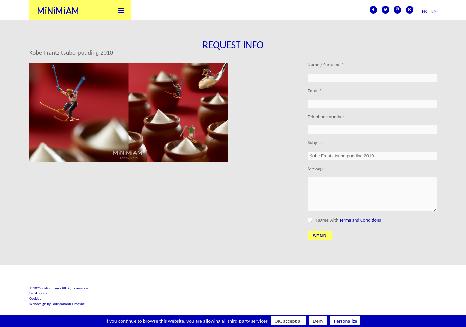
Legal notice (38, 293)
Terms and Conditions (360, 220)
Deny (318, 321)
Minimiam (58, 10)
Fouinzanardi (61, 304)
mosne (79, 304)
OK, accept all (288, 321)
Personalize (345, 321)
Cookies (35, 298)
